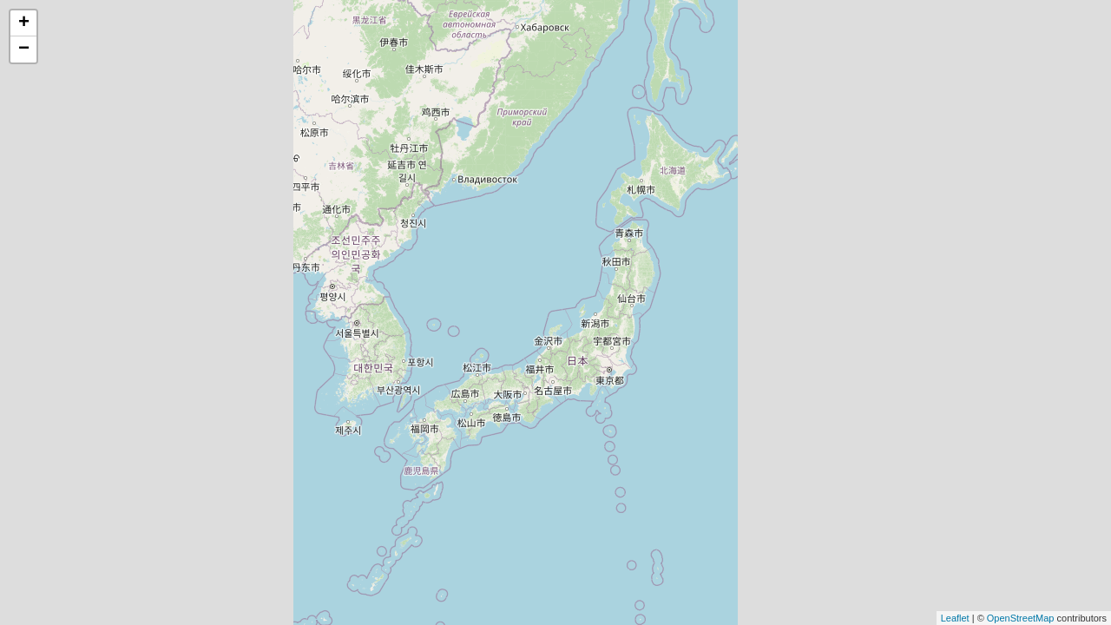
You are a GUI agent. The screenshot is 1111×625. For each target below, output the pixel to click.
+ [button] (24, 23)
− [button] (24, 49)
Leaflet (955, 618)
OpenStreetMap (1021, 618)
